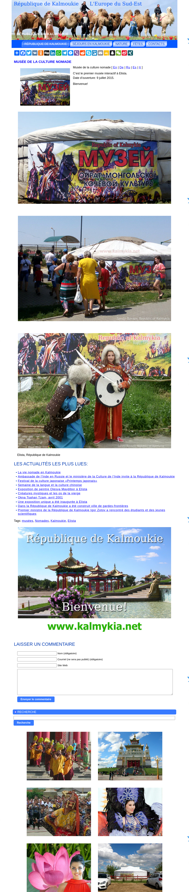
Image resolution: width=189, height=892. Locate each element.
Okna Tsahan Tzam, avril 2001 (40, 497)
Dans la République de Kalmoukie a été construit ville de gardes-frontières (73, 506)
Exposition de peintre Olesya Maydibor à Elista (52, 489)
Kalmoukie (58, 520)
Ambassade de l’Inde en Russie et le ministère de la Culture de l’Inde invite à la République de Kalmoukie (96, 476)
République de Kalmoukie (43, 34)
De (122, 67)
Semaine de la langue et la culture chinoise (50, 485)
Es (134, 67)
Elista (72, 520)
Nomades (42, 520)
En (115, 67)
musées (27, 520)
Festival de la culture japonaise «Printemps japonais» (57, 481)
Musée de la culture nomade (42, 62)
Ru (128, 67)
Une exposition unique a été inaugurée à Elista (52, 501)
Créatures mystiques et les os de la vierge (49, 493)
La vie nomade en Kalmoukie (39, 472)
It (140, 67)
